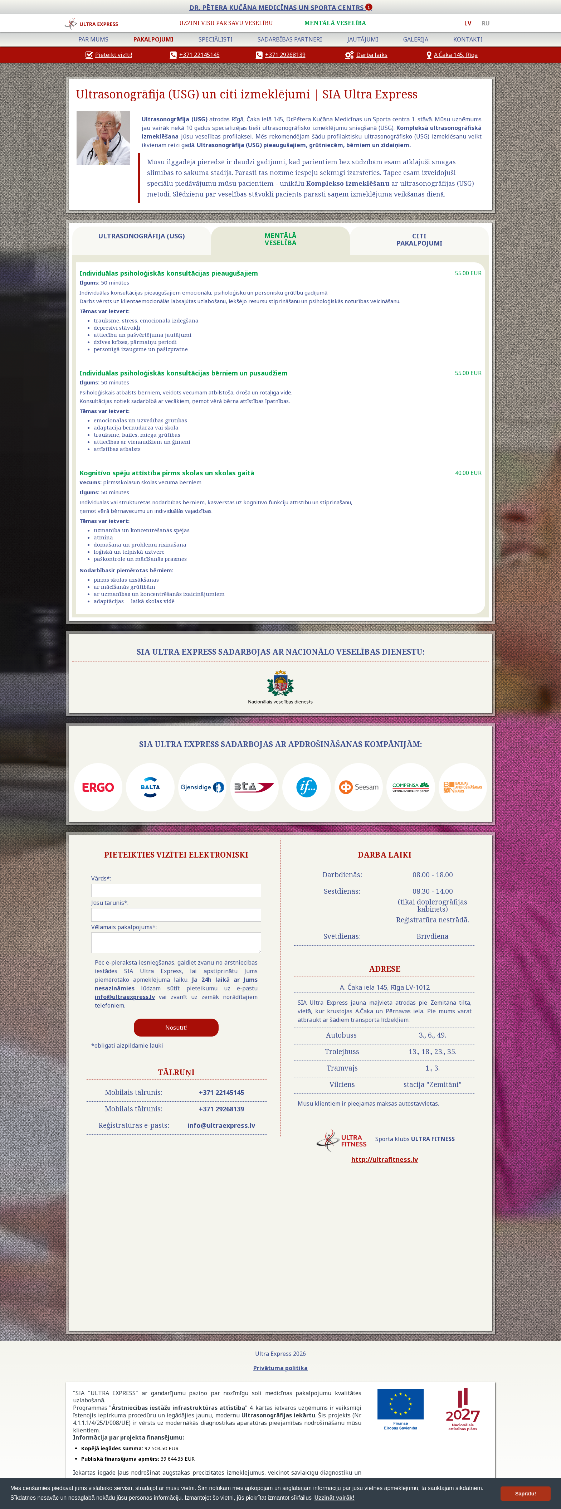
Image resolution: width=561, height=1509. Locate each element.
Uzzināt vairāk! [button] (334, 1498)
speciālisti (216, 39)
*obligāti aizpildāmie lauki (127, 1045)
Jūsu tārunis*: (109, 902)
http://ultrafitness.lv (384, 1159)
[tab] (141, 241)
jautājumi (362, 39)
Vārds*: (101, 878)
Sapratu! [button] (525, 1493)
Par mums (93, 39)
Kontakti (468, 39)
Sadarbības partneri (290, 39)
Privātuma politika (280, 1368)
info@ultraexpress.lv (125, 997)
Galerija (415, 39)
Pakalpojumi (153, 39)
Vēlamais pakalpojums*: (124, 927)
